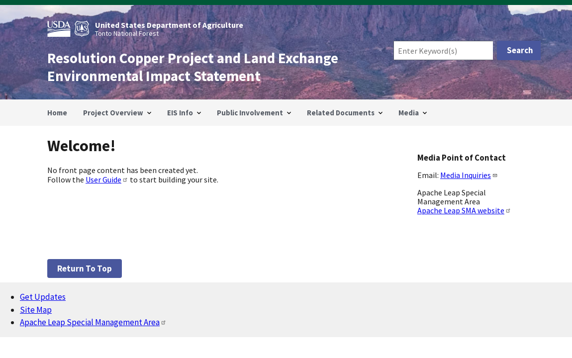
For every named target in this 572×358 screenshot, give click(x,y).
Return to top (84, 268)
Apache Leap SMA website (464, 210)
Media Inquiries (469, 175)
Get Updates (43, 296)
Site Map (36, 309)
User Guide (107, 179)
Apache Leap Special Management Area (93, 322)
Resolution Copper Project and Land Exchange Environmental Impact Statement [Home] (192, 67)
